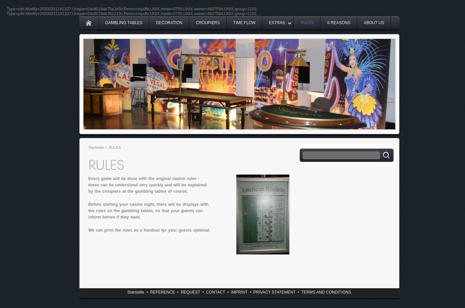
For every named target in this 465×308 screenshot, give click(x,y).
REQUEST (190, 292)
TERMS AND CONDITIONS (326, 292)
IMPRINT (239, 292)
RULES (307, 22)
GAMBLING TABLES (124, 22)
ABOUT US (374, 22)
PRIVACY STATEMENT (274, 292)
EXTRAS (277, 22)
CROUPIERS (208, 22)
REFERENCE (162, 292)
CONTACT (215, 292)
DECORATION (169, 22)
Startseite (96, 147)
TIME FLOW (244, 22)
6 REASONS (338, 22)
